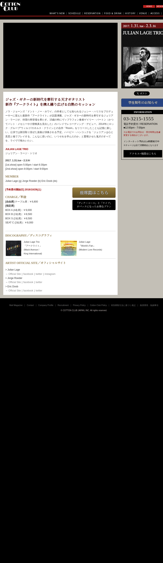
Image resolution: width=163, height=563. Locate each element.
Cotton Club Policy (98, 305)
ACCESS (155, 13)
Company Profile (45, 305)
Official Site (14, 274)
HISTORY (130, 13)
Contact (30, 305)
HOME (149, 6)
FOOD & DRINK (112, 13)
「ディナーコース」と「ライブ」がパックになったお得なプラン (94, 205)
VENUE (143, 13)
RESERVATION (92, 13)
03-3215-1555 (139, 118)
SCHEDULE (74, 13)
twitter (39, 274)
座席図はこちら (94, 192)
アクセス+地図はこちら (142, 153)
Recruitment (63, 305)
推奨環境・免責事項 (149, 305)
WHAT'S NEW (57, 13)
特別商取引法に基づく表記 (123, 305)
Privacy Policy (79, 305)
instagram (50, 274)
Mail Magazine (15, 305)
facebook (28, 274)
